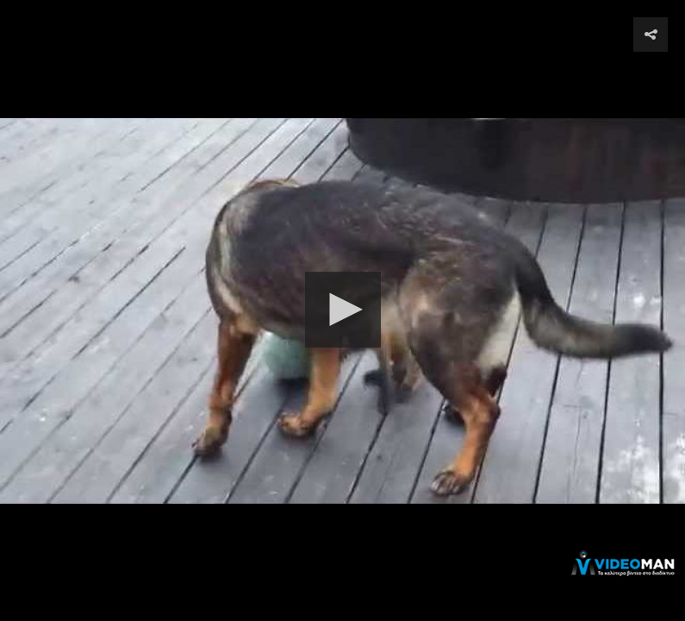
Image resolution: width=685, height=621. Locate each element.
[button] (343, 310)
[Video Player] (342, 310)
